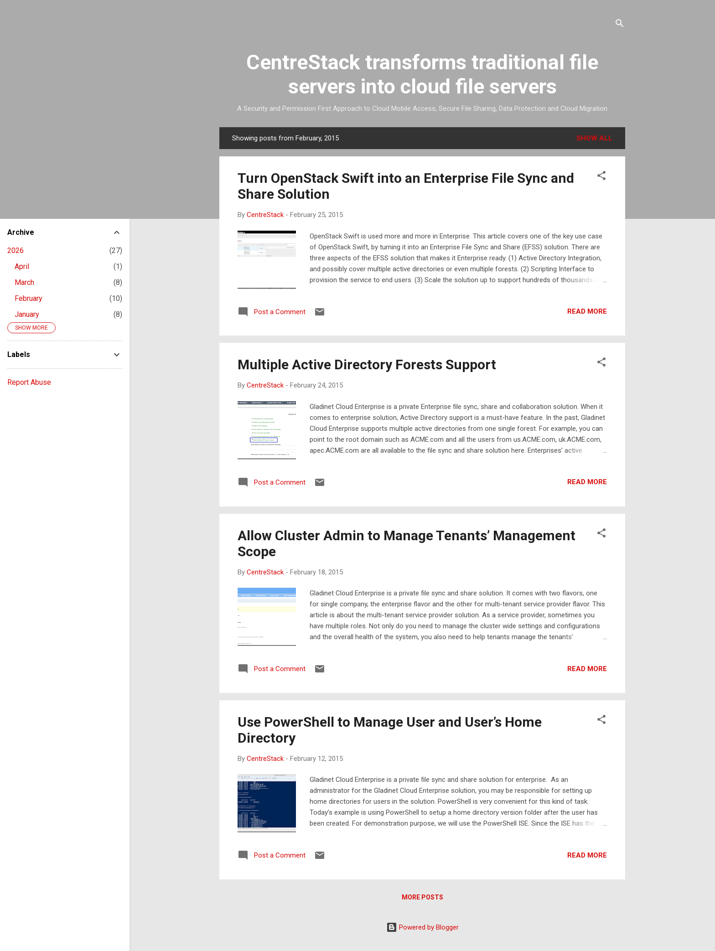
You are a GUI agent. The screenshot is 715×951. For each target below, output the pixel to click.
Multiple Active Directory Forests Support (367, 364)
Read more (587, 311)
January (27, 314)
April (22, 266)
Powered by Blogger (422, 927)
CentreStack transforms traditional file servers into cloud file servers (422, 74)
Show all (594, 138)
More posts (422, 897)
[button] (601, 177)
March (24, 282)
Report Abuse (29, 382)
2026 (15, 250)
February (28, 298)
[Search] (619, 25)
